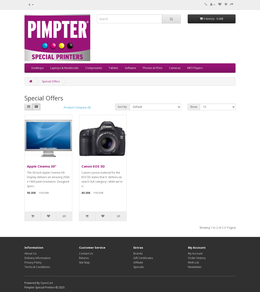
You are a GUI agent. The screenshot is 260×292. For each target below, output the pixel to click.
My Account (195, 253)
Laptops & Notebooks (64, 68)
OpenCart (46, 283)
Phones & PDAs (152, 68)
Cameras (175, 68)
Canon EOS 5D (93, 166)
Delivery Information (37, 258)
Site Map (84, 262)
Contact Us (86, 253)
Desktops (37, 68)
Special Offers (51, 81)
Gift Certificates (143, 258)
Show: (194, 107)
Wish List (193, 262)
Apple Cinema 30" (41, 166)
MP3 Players (195, 68)
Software (130, 68)
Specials (138, 267)
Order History (197, 258)
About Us (30, 253)
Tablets (113, 68)
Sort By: (122, 107)
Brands (138, 253)
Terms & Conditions (37, 267)
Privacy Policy (33, 262)
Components (93, 68)
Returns (84, 258)
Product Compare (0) (77, 107)
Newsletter (195, 267)
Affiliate (138, 262)
